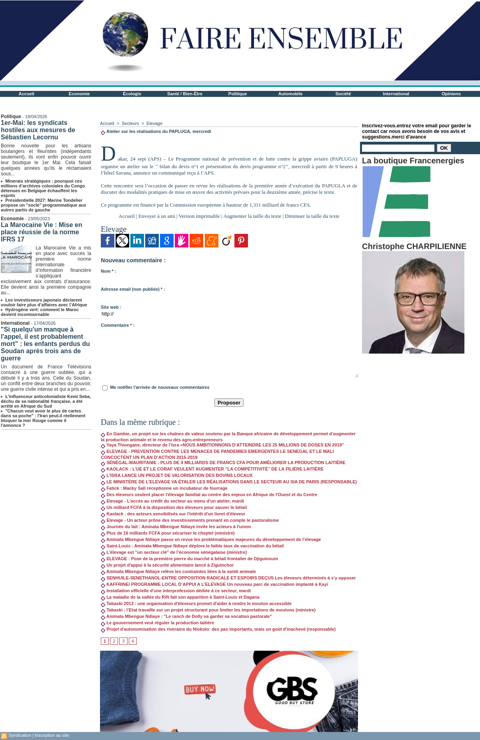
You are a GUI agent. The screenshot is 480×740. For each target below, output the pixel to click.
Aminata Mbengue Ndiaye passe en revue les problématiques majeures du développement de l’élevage (211, 539)
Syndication (19, 735)
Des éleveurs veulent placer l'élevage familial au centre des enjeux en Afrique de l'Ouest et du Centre (209, 494)
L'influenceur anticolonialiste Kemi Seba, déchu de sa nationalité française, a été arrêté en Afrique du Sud (46, 401)
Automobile (290, 93)
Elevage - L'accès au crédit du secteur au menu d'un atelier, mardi (172, 501)
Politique (237, 93)
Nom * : (108, 271)
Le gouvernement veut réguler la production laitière (157, 622)
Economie (79, 93)
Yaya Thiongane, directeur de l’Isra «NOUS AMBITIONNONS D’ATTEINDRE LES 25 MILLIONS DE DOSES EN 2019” (222, 444)
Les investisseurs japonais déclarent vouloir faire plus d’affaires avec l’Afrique (44, 302)
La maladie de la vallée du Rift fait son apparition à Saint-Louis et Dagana (180, 597)
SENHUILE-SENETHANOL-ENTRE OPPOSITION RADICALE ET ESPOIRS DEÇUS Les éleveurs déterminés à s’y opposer (228, 577)
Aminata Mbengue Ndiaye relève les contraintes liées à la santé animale (178, 571)
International (396, 93)
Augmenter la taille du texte (252, 216)
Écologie (132, 93)
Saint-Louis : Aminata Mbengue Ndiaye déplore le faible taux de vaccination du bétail (192, 545)
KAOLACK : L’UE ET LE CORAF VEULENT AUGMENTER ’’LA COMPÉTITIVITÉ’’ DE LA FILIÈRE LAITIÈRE (212, 469)
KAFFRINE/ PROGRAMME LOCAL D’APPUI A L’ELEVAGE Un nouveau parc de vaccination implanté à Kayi (214, 584)
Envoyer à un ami (156, 216)
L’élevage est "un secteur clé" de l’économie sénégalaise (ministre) (174, 552)
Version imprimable (199, 216)
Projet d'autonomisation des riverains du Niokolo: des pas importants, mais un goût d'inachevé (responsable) (218, 629)
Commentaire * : (117, 325)
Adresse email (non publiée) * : (133, 289)
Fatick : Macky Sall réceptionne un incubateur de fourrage (164, 488)
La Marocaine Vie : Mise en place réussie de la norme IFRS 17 (41, 232)
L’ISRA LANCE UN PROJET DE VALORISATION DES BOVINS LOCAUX (176, 475)
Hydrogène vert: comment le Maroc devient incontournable (40, 312)
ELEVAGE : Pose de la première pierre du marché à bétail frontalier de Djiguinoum (189, 558)
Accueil (26, 93)
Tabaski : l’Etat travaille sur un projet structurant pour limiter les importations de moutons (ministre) (208, 609)
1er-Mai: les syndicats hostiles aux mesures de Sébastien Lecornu (38, 130)
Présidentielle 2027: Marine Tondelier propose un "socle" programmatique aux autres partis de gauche (43, 205)
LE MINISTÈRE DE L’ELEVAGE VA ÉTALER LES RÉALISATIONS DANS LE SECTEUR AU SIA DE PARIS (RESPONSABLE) (229, 481)
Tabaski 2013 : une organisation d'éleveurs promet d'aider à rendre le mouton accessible (196, 603)
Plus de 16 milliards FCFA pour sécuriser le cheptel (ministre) (168, 533)
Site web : (111, 307)
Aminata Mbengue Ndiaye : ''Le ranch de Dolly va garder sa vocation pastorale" (186, 616)
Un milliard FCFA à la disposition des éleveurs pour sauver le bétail (174, 507)
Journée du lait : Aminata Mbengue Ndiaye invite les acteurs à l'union (176, 526)
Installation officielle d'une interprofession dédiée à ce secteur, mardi (176, 590)
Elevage (154, 123)
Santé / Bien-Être (184, 93)
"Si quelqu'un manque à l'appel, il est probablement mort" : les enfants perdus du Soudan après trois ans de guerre (45, 344)
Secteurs (130, 123)
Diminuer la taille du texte (312, 216)
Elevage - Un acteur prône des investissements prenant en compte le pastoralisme (190, 520)
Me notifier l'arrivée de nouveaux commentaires (159, 387)
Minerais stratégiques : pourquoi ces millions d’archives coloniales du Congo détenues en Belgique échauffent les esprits (43, 188)
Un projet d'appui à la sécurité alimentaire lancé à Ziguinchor (167, 565)
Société (343, 93)
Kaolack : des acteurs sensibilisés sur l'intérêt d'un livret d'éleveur (173, 513)
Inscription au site (52, 735)
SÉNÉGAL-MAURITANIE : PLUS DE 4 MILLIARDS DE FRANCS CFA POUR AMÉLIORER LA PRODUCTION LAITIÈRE (223, 462)
